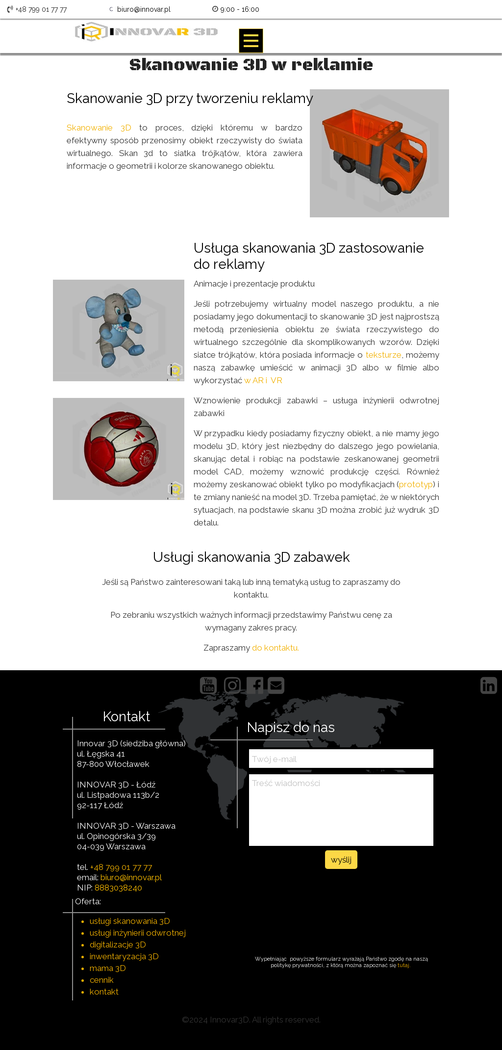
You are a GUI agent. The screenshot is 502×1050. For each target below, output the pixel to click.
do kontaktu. (275, 648)
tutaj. (405, 965)
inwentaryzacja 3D (124, 956)
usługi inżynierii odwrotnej (138, 933)
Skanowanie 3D (99, 127)
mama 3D (108, 968)
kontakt (104, 992)
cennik (102, 980)
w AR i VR (263, 380)
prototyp (416, 484)
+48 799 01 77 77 (121, 867)
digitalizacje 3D (118, 944)
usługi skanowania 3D (130, 921)
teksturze (382, 355)
